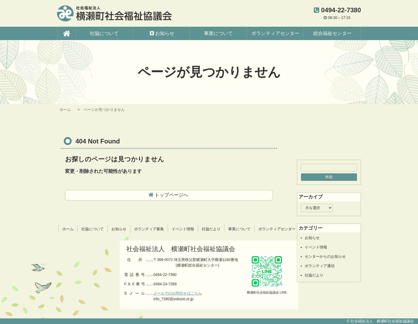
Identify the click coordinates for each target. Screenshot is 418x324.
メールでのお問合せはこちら (177, 293)
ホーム (65, 109)
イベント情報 (316, 247)
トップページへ (171, 195)
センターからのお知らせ (325, 256)
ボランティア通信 (320, 266)
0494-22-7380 (341, 10)
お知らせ (312, 238)
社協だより (314, 275)
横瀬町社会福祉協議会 (114, 13)
